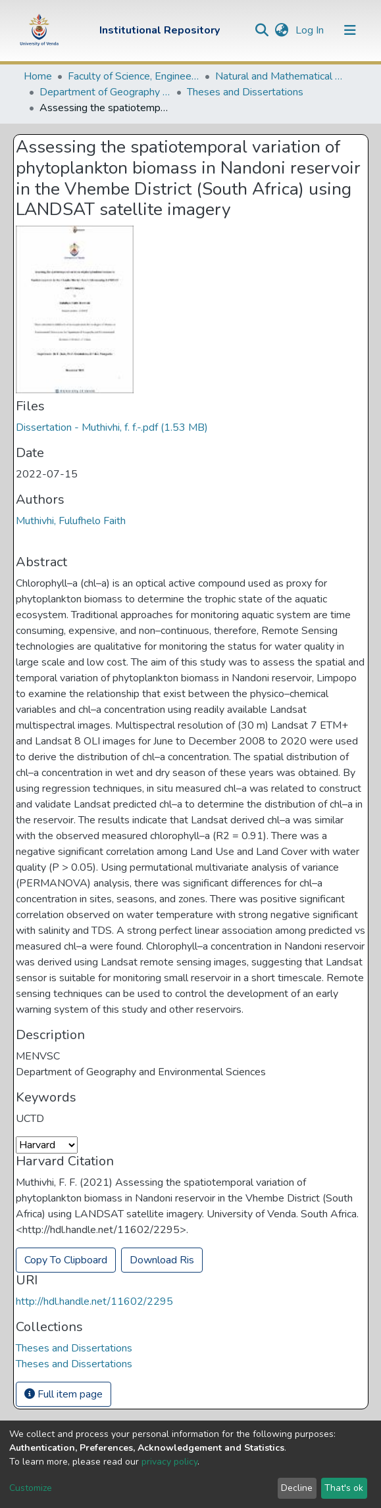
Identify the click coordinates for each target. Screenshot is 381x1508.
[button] (282, 30)
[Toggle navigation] (350, 30)
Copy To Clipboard (65, 1260)
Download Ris (162, 1260)
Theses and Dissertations (245, 92)
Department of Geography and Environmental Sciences (105, 92)
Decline (297, 1488)
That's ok (343, 1488)
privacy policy (169, 1461)
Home (38, 76)
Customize (30, 1488)
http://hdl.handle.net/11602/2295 (94, 1301)
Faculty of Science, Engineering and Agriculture (133, 76)
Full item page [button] (63, 1394)
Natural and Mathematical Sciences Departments (281, 76)
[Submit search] (262, 30)
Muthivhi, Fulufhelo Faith (71, 521)
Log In (310, 30)
